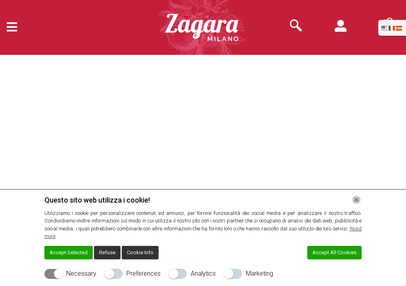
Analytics (203, 273)
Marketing (259, 273)
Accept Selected (69, 252)
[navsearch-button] (296, 26)
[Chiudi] (356, 200)
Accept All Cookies (334, 252)
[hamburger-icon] (9, 27)
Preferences (143, 273)
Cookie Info (140, 252)
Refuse (107, 252)
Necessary (81, 273)
